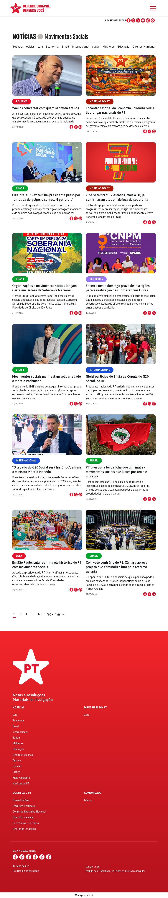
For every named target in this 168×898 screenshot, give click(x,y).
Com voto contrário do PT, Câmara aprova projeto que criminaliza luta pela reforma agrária (116, 567)
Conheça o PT (22, 793)
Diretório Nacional (23, 817)
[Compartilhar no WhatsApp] (80, 127)
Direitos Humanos (144, 46)
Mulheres (109, 46)
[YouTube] (143, 20)
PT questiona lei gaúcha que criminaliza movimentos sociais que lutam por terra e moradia (116, 471)
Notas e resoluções (29, 695)
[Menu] (153, 8)
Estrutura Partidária (24, 806)
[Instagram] (133, 20)
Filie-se (88, 800)
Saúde (96, 46)
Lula (40, 46)
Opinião (17, 766)
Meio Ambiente (21, 777)
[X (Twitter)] (138, 20)
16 (39, 614)
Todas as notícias (23, 46)
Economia (52, 46)
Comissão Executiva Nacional (29, 811)
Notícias (18, 707)
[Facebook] (128, 20)
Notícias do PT (100, 101)
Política (21, 101)
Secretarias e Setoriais (26, 823)
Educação (123, 46)
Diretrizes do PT (95, 707)
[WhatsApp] (148, 20)
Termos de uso (21, 866)
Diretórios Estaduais (24, 828)
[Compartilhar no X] (76, 127)
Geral (87, 714)
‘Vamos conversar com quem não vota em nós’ (46, 108)
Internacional (80, 46)
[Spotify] (153, 20)
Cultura (17, 760)
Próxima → (55, 614)
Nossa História (21, 800)
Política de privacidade (26, 870)
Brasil (65, 46)
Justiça (16, 772)
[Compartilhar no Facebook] (71, 127)
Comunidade (92, 793)
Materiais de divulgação (33, 700)
